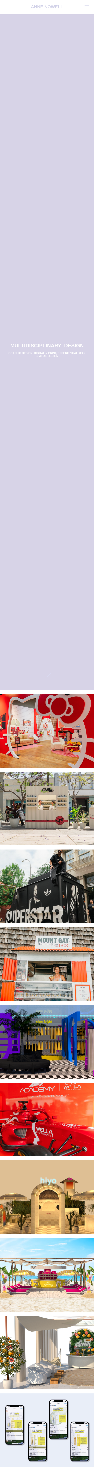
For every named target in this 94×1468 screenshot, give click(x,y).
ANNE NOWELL (47, 6)
